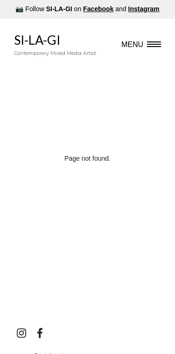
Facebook (98, 9)
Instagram (144, 9)
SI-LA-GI (55, 44)
